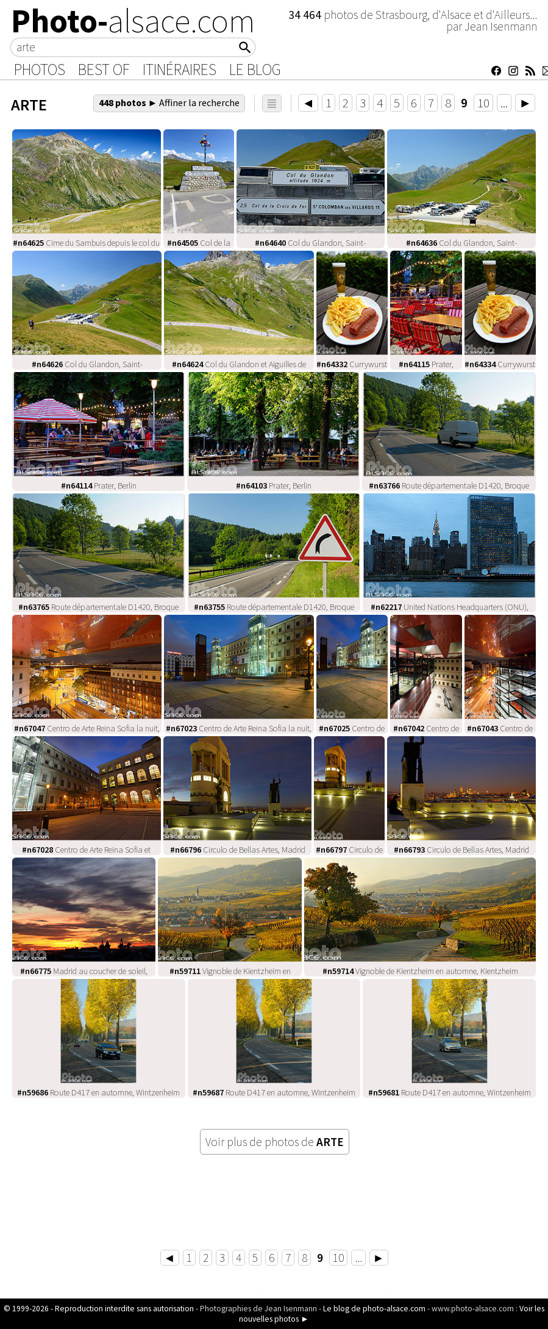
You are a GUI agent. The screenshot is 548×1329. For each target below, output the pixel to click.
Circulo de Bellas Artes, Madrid (237, 849)
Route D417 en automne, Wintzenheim (98, 1092)
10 (483, 103)
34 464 (306, 14)
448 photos (169, 102)
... (504, 103)
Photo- (133, 20)
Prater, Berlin (99, 485)
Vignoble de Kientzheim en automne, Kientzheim (420, 970)
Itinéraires (179, 69)
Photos (39, 69)
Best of (104, 69)
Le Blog (255, 69)
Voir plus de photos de (274, 1141)
